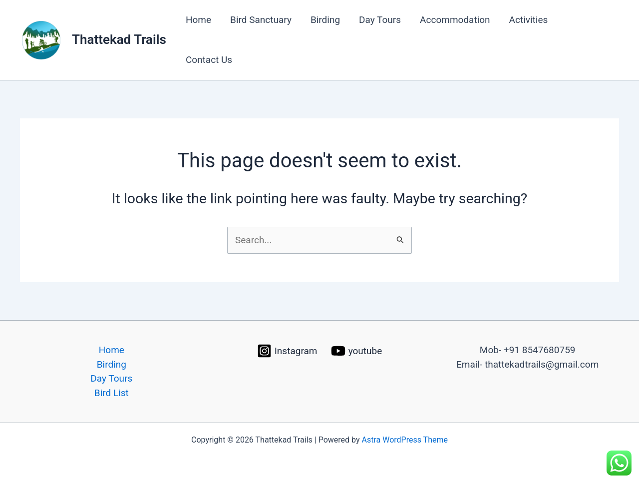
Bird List (111, 393)
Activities (528, 19)
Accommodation (455, 19)
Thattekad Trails (119, 39)
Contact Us (209, 59)
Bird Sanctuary (261, 19)
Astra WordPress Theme (405, 440)
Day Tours (380, 19)
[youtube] (356, 351)
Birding (325, 19)
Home (198, 19)
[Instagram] (287, 351)
